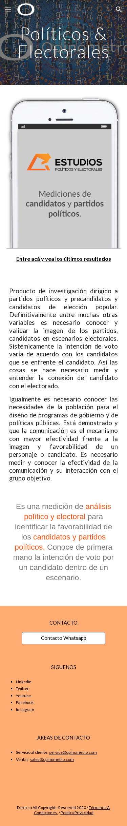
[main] (63, 42)
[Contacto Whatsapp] (63, 638)
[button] (8, 9)
